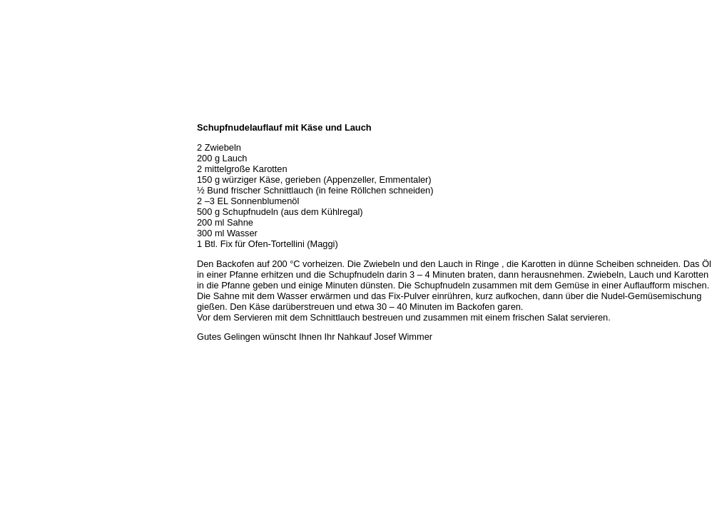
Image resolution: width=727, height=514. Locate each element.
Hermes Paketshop (41, 191)
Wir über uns (29, 128)
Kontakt (20, 222)
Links (16, 238)
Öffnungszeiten (34, 144)
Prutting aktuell (34, 254)
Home (16, 113)
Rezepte (21, 207)
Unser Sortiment (36, 160)
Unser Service (32, 175)
